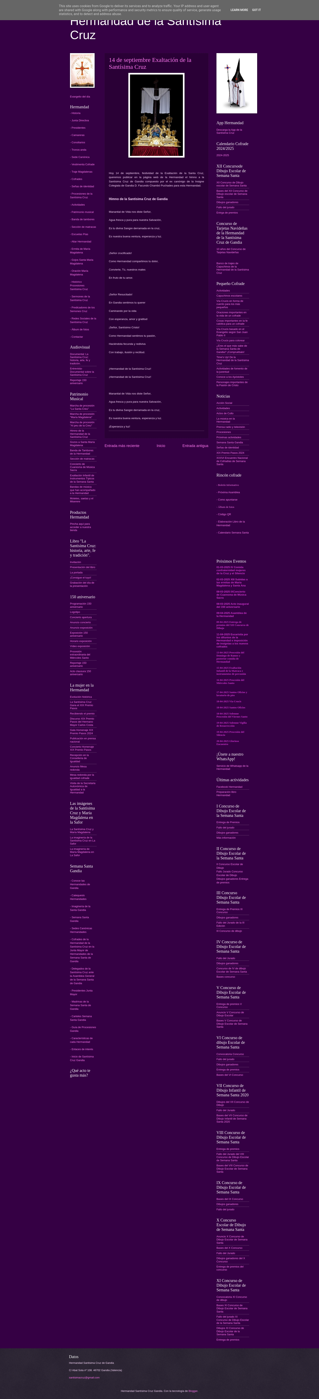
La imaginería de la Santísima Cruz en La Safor (82, 840)
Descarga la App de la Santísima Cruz (229, 131)
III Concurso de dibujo (229, 930)
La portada (76, 572)
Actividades (223, 290)
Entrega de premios (227, 1069)
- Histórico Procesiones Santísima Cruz (79, 285)
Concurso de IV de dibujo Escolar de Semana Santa (231, 970)
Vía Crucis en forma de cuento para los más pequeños (229, 304)
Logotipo (75, 612)
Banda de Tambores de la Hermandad (81, 452)
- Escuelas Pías (79, 234)
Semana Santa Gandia (229, 442)
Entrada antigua (195, 446)
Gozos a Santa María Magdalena (82, 443)
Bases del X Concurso (229, 1247)
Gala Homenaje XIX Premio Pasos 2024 (81, 732)
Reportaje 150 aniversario (78, 382)
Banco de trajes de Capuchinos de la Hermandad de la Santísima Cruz (232, 268)
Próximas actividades (228, 437)
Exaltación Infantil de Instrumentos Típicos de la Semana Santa (82, 478)
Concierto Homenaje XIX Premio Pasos (82, 748)
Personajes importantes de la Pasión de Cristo (232, 384)
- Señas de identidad (82, 186)
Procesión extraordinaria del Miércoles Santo (80, 654)
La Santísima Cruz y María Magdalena (82, 831)
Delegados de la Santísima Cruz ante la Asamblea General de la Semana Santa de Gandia (82, 976)
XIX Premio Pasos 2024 (230, 452)
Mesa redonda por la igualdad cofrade (82, 776)
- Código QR (223, 514)
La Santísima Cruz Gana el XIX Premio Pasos (81, 705)
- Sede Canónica (80, 157)
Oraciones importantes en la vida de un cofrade (231, 314)
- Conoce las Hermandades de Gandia (80, 884)
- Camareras (77, 135)
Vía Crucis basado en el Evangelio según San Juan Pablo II (232, 332)
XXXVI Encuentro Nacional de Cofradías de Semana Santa (232, 461)
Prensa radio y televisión (230, 426)
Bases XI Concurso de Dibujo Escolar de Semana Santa (231, 1308)
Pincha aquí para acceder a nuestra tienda (80, 527)
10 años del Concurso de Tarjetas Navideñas (231, 251)
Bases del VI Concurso (229, 1074)
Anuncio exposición (81, 627)
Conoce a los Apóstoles (230, 376)
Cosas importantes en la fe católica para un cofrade (232, 322)
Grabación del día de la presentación (82, 584)
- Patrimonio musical (82, 212)
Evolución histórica (81, 696)
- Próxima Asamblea (228, 492)
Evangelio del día (80, 96)
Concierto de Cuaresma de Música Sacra (82, 467)
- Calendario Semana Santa (232, 532)
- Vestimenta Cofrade (82, 164)
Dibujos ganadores (227, 202)
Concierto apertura (81, 617)
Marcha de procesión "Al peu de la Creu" (82, 424)
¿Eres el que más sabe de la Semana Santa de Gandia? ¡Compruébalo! (231, 349)
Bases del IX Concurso (229, 1199)
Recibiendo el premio (82, 713)
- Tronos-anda (78, 149)
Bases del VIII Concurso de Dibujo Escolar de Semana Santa (232, 1168)
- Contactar (76, 336)
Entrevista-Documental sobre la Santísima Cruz (82, 371)
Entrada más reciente (122, 446)
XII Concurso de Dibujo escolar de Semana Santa (231, 184)
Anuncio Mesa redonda (78, 768)
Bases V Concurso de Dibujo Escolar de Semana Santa (231, 1023)
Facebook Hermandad (229, 786)
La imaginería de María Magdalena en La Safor (82, 852)
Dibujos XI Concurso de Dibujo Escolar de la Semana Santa (230, 1331)
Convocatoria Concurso (230, 1054)
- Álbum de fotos (79, 329)
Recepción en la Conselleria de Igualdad (79, 758)
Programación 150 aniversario (80, 605)
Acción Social (224, 402)
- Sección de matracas (83, 226)
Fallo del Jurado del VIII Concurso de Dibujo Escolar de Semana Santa (232, 1157)
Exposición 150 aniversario (79, 634)
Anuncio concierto (80, 622)
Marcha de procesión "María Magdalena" (82, 415)
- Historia (75, 113)
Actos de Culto (225, 413)
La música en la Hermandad (225, 420)
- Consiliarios (77, 142)
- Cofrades (76, 179)
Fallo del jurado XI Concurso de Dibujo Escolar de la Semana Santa (232, 1320)
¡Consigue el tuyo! (80, 577)
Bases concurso (225, 976)
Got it (256, 10)
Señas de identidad (227, 447)
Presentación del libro (82, 567)
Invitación (75, 562)
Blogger (193, 1390)
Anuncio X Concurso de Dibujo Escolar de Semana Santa (231, 1239)
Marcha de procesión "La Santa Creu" (82, 407)
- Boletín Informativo (227, 485)
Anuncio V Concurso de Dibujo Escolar (230, 1014)
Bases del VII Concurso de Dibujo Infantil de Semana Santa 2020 (231, 1118)
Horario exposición (81, 641)
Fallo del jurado (225, 207)
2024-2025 (222, 155)
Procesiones (223, 432)
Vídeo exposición (80, 646)
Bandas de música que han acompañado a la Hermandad (82, 490)
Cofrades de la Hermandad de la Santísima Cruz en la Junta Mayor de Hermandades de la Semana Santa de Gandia (82, 950)
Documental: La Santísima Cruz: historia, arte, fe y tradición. (80, 359)
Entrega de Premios (228, 822)
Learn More (239, 10)
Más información (226, 837)
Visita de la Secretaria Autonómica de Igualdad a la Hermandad (82, 788)
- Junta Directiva (79, 120)
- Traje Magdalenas (81, 171)
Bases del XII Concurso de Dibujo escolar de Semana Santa (231, 194)
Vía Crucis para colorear (230, 340)
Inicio (161, 446)
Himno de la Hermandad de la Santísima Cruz (80, 433)
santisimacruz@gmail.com (84, 1377)
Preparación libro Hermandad (226, 793)
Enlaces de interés (82, 1049)
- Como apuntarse (226, 499)
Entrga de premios (227, 212)
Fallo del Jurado (225, 958)
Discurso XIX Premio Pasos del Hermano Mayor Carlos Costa (82, 721)
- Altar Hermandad (80, 241)
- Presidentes (77, 127)
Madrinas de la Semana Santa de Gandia (80, 1005)
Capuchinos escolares (229, 295)
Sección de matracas (82, 458)
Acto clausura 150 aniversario (80, 673)
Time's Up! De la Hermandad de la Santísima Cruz (232, 360)
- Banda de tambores (82, 219)
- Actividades (77, 204)
